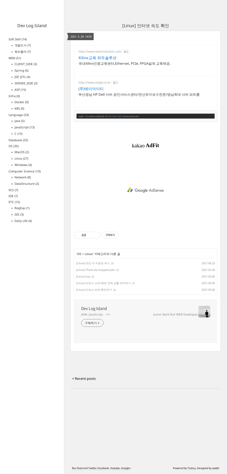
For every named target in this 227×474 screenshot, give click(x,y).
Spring (21, 70)
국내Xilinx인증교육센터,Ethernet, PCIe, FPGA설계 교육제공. (124, 63)
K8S (19, 108)
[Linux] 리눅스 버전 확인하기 (94, 290)
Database (18, 140)
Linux (21, 158)
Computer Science (25, 171)
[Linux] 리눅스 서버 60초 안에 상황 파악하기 (103, 283)
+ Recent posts (84, 378)
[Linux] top (83, 276)
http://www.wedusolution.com (99, 51)
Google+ (126, 468)
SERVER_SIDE (25, 83)
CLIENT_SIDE (25, 64)
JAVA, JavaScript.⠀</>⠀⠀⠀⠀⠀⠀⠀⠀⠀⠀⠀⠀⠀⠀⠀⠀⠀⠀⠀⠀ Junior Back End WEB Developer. (139, 314)
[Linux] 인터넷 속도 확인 (145, 25)
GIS (19, 214)
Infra (14, 96)
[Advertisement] (145, 190)
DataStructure (26, 184)
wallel (215, 468)
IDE (13, 196)
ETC (14, 202)
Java (19, 121)
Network (22, 177)
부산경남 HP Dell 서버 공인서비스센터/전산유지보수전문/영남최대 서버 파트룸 (139, 94)
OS (14, 146)
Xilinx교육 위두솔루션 (97, 57)
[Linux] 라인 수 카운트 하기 (93, 263)
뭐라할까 (22, 52)
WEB (15, 58)
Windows (23, 165)
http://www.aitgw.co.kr (94, 82)
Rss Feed (77, 468)
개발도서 (22, 45)
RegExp (21, 208)
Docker (21, 102)
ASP (20, 90)
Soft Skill (18, 39)
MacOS (21, 152)
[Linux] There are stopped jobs (95, 270)
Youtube (115, 468)
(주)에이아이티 (91, 88)
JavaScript (24, 127)
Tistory (191, 468)
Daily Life (23, 221)
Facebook (103, 468)
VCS (13, 190)
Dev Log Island (32, 25)
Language (19, 115)
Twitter (92, 468)
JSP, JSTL (22, 77)
